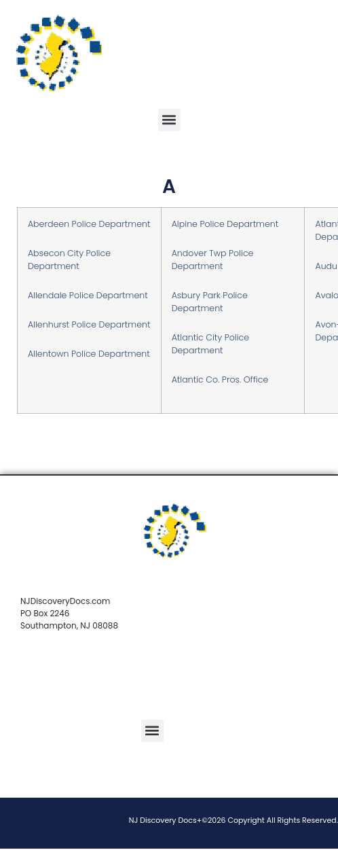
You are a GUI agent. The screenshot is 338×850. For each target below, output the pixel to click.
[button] (169, 120)
